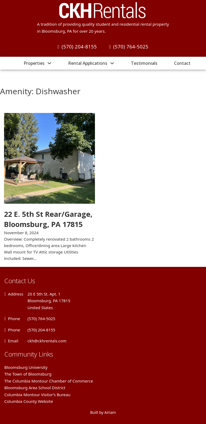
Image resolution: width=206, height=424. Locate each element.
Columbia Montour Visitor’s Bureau (37, 394)
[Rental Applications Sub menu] (112, 63)
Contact (182, 63)
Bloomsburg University (25, 367)
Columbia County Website (28, 401)
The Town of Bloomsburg (28, 374)
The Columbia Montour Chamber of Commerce (48, 381)
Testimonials (144, 63)
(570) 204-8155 (77, 46)
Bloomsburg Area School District (34, 387)
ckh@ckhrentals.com (47, 340)
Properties (34, 63)
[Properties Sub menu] (49, 63)
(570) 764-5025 (128, 46)
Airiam (110, 412)
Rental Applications (87, 63)
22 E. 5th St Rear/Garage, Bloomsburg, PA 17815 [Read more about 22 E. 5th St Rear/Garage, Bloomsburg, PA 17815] (48, 219)
